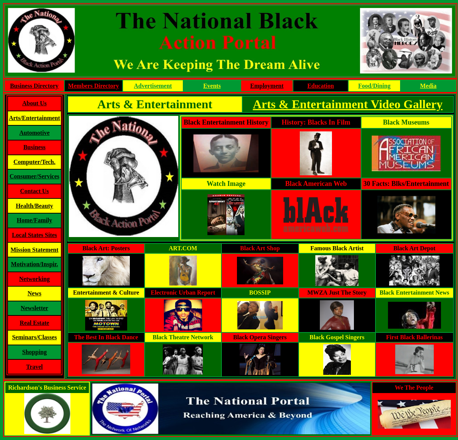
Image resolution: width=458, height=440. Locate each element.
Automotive (34, 133)
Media (428, 86)
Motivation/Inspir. (34, 264)
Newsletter (34, 308)
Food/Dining (374, 86)
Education (320, 86)
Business (34, 147)
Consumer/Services (34, 176)
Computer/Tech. (35, 162)
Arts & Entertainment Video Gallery (347, 104)
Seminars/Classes (34, 337)
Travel (34, 367)
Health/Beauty (34, 206)
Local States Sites (34, 235)
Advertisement (153, 86)
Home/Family (34, 220)
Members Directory (93, 86)
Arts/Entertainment (34, 118)
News (34, 293)
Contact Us (34, 191)
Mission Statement (35, 250)
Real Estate (34, 323)
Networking (34, 279)
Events (212, 86)
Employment (267, 86)
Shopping (34, 352)
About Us (34, 103)
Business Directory (34, 86)
